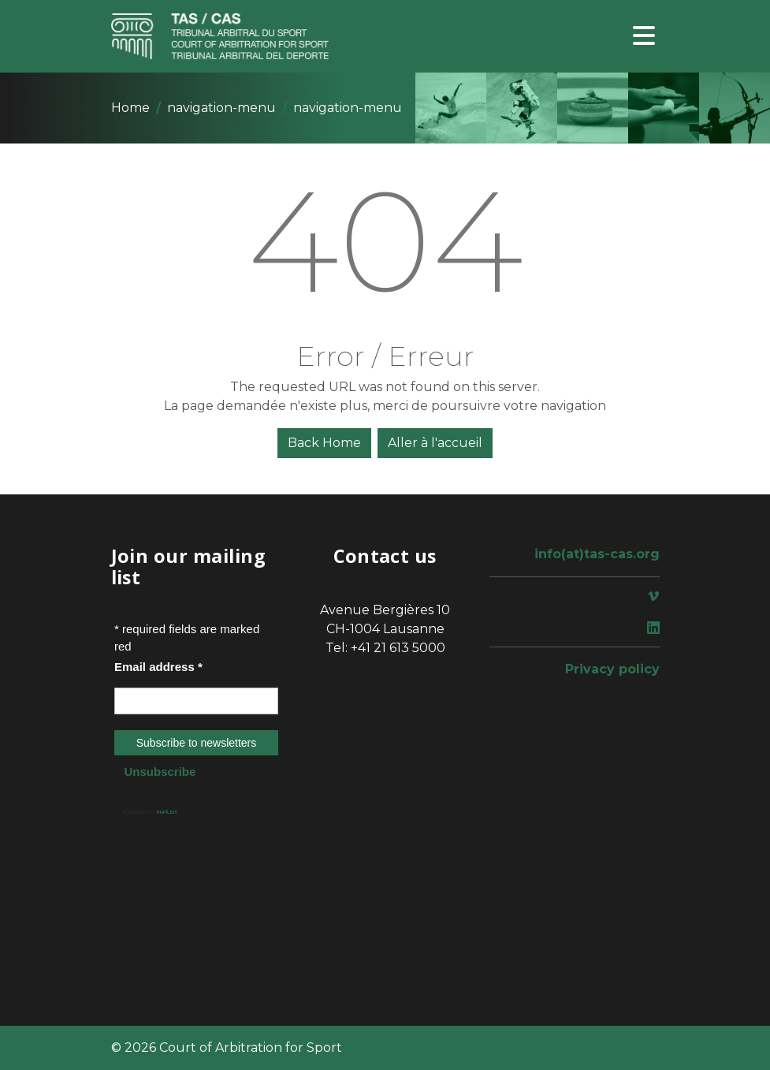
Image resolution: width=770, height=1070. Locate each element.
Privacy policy (612, 669)
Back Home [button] (324, 442)
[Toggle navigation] (644, 36)
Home (130, 107)
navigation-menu (221, 107)
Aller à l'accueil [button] (435, 442)
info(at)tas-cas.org (597, 553)
